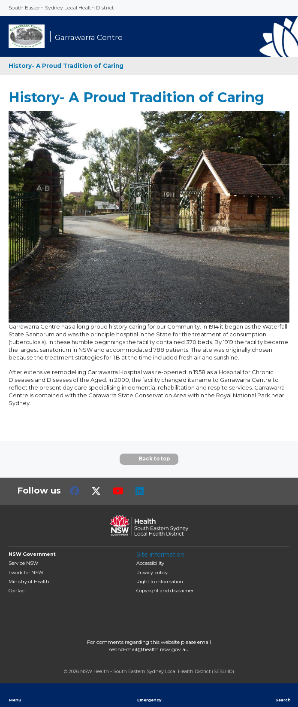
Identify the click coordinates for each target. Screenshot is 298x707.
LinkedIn (139, 491)
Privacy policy (152, 573)
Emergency (149, 695)
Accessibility (150, 563)
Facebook (74, 491)
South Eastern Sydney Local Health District (61, 7)
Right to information (159, 582)
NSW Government (32, 554)
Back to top (149, 459)
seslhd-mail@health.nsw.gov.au (149, 649)
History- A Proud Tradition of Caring (66, 65)
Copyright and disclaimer (164, 591)
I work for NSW (26, 573)
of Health (29, 582)
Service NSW (23, 563)
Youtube (118, 491)
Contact (17, 591)
